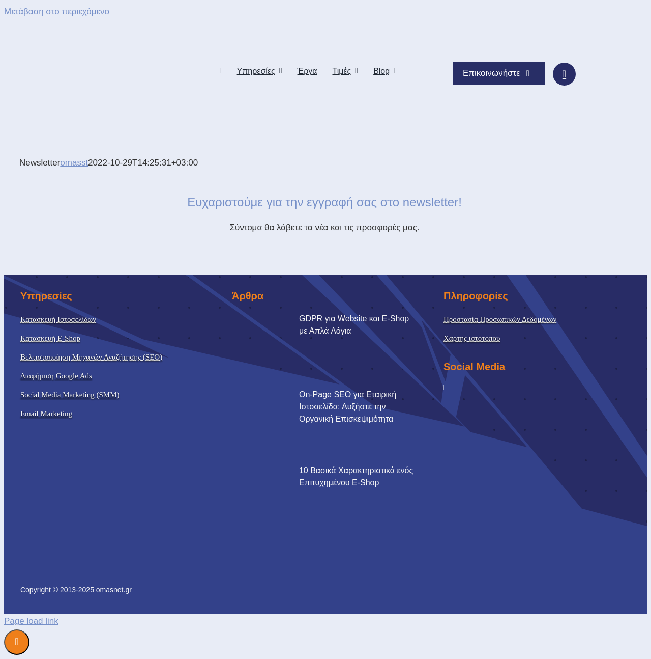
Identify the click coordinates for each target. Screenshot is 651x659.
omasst (74, 163)
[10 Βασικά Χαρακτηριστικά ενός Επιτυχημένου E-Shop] (268, 500)
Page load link (31, 621)
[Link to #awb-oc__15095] (564, 74)
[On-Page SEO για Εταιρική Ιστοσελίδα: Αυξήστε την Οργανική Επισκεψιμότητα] (268, 425)
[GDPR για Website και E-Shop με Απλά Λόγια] (268, 349)
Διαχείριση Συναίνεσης (16, 642)
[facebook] (445, 387)
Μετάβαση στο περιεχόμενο (56, 11)
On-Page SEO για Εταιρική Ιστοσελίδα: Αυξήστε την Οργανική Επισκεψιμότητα (347, 406)
